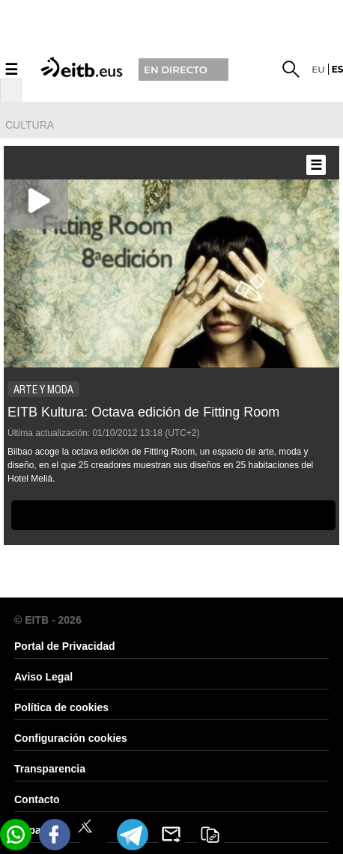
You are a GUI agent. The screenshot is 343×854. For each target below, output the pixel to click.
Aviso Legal (43, 677)
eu (318, 69)
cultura (29, 125)
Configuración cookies (70, 738)
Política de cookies (61, 707)
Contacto (37, 799)
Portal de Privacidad (64, 646)
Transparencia (49, 769)
